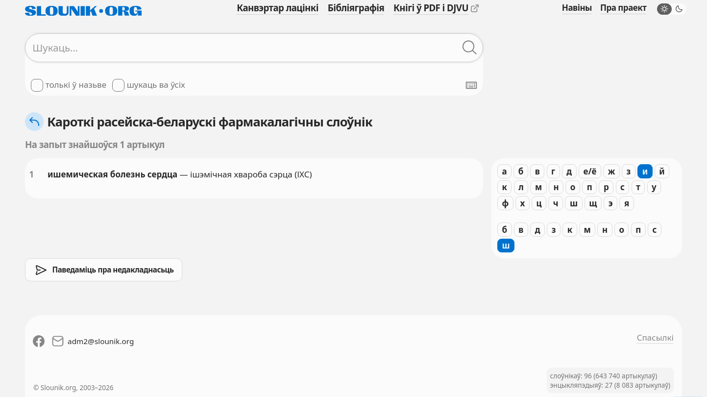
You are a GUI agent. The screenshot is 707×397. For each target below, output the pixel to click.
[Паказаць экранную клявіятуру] (471, 85)
